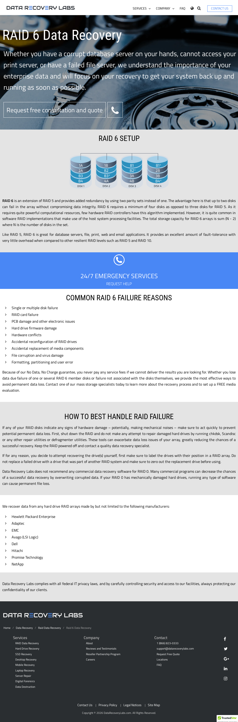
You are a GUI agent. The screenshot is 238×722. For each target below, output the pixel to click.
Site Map (154, 704)
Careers (90, 659)
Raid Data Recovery (49, 628)
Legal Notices (132, 704)
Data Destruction (25, 687)
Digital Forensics (25, 681)
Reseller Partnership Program (103, 654)
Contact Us (219, 8)
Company (165, 8)
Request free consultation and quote (55, 110)
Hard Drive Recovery (27, 649)
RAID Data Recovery (27, 643)
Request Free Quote (168, 654)
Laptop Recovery (25, 670)
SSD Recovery (23, 654)
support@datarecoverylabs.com (175, 649)
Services (142, 8)
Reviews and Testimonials (101, 649)
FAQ (182, 8)
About (89, 643)
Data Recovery (24, 628)
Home (6, 628)
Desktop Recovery (25, 659)
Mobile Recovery (25, 665)
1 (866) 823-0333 (167, 643)
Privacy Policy (108, 704)
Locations (162, 659)
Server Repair (23, 676)
